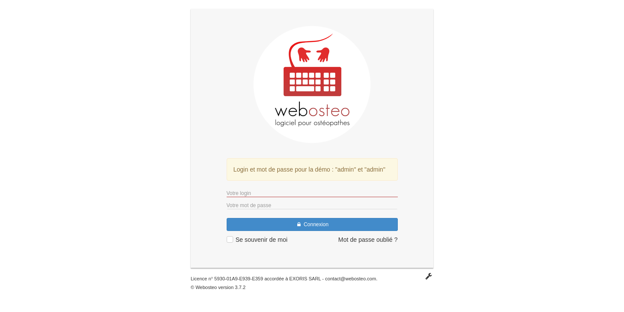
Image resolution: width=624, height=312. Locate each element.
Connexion (312, 224)
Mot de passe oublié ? (368, 239)
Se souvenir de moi (262, 239)
